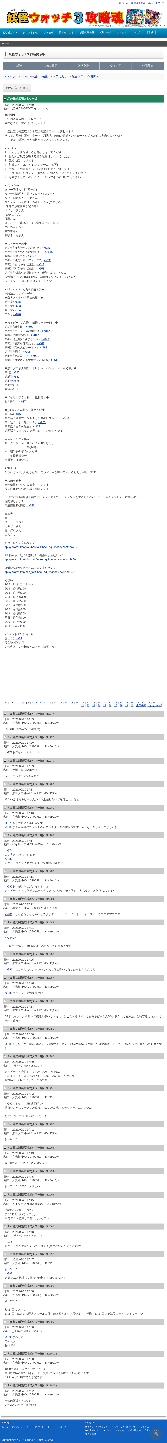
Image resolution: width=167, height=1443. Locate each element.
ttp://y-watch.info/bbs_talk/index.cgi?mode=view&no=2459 (40, 559)
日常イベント (66, 32)
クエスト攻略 (30, 32)
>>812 (46, 330)
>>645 (49, 252)
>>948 (58, 430)
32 (88, 705)
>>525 (46, 247)
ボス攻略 (48, 32)
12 (60, 702)
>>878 (15, 380)
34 (99, 705)
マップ (136, 32)
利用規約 (93, 76)
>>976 (8, 752)
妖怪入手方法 (87, 32)
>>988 (8, 1044)
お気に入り (60, 76)
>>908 (27, 351)
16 (82, 702)
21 (110, 702)
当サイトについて (35, 1427)
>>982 (8, 886)
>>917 (62, 272)
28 (148, 702)
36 (110, 705)
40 (132, 705)
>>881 (40, 343)
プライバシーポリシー (58, 1427)
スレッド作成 (28, 76)
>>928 (28, 293)
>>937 (71, 276)
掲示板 (149, 32)
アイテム (122, 32)
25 (132, 702)
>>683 (17, 306)
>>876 (17, 314)
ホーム (125, 3)
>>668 (17, 301)
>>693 (47, 260)
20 (104, 702)
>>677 (32, 256)
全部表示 (141, 705)
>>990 (8, 1103)
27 (143, 702)
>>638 (31, 505)
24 (126, 702)
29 (154, 702)
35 (104, 705)
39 (126, 705)
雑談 (19, 65)
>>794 (17, 310)
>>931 (35, 355)
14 (71, 702)
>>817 (35, 335)
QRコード (105, 32)
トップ (11, 76)
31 (82, 705)
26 (137, 702)
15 (77, 702)
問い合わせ (17, 1427)
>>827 (15, 372)
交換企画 (115, 65)
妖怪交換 (83, 65)
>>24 (19, 638)
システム (144, 1427)
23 (121, 702)
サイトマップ (157, 3)
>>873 (45, 339)
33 (93, 705)
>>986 (8, 992)
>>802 (29, 326)
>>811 (40, 264)
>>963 (15, 389)
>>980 (8, 827)
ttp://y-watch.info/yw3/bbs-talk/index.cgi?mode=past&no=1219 (42, 547)
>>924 (36, 426)
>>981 (8, 914)
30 (159, 702)
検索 (45, 76)
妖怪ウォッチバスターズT (124, 1427)
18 (93, 702)
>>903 (42, 422)
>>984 (8, 937)
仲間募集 (147, 65)
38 (121, 705)
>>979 (8, 823)
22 (115, 702)
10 (49, 702)
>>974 (8, 850)
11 (55, 702)
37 (115, 705)
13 (66, 702)
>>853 (40, 268)
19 (99, 702)
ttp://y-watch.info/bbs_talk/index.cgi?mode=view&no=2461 (40, 572)
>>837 (22, 401)
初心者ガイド (10, 32)
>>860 (66, 418)
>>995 (8, 1273)
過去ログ (77, 76)
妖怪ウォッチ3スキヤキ (96, 1427)
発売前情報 (90, 1434)
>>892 (43, 347)
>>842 (15, 376)
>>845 (17, 414)
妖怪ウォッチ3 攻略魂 (22, 1440)
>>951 (53, 360)
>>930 (15, 384)
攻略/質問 (51, 65)
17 (88, 702)
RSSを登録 (139, 3)
